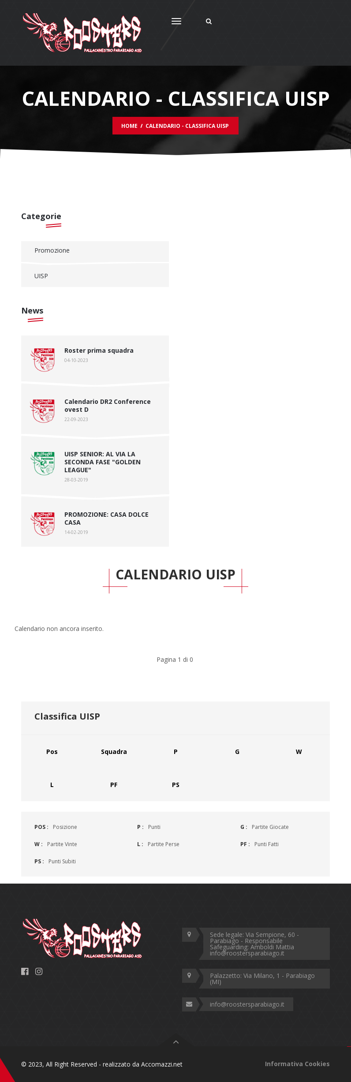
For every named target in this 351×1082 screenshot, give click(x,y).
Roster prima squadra (99, 350)
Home (129, 126)
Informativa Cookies (297, 1064)
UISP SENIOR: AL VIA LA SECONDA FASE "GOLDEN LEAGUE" (102, 462)
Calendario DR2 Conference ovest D (107, 405)
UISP (41, 276)
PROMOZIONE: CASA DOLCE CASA (106, 518)
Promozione (52, 250)
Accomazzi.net (162, 1064)
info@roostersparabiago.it (247, 1004)
